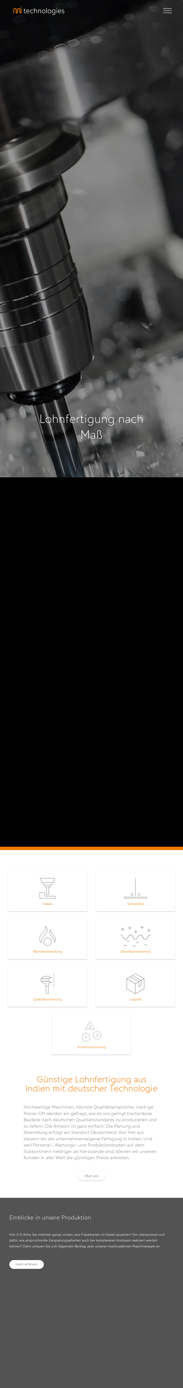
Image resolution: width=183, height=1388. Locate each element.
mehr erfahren (26, 1264)
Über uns (91, 1176)
